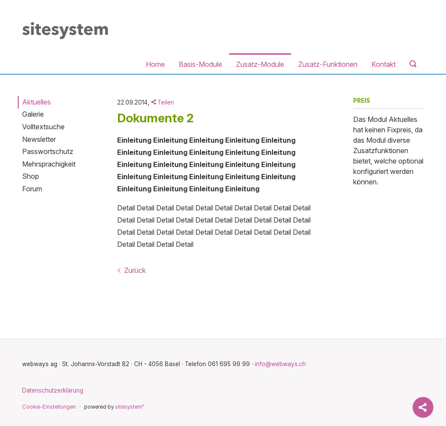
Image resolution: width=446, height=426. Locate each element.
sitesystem (129, 407)
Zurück (131, 270)
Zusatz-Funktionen (327, 64)
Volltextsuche (43, 126)
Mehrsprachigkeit (48, 164)
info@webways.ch (280, 363)
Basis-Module (200, 64)
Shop (30, 176)
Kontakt (383, 64)
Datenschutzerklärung (52, 390)
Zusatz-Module (260, 64)
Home (155, 64)
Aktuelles (36, 102)
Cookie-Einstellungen (49, 407)
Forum (32, 188)
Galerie (33, 114)
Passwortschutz (47, 151)
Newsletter (39, 139)
